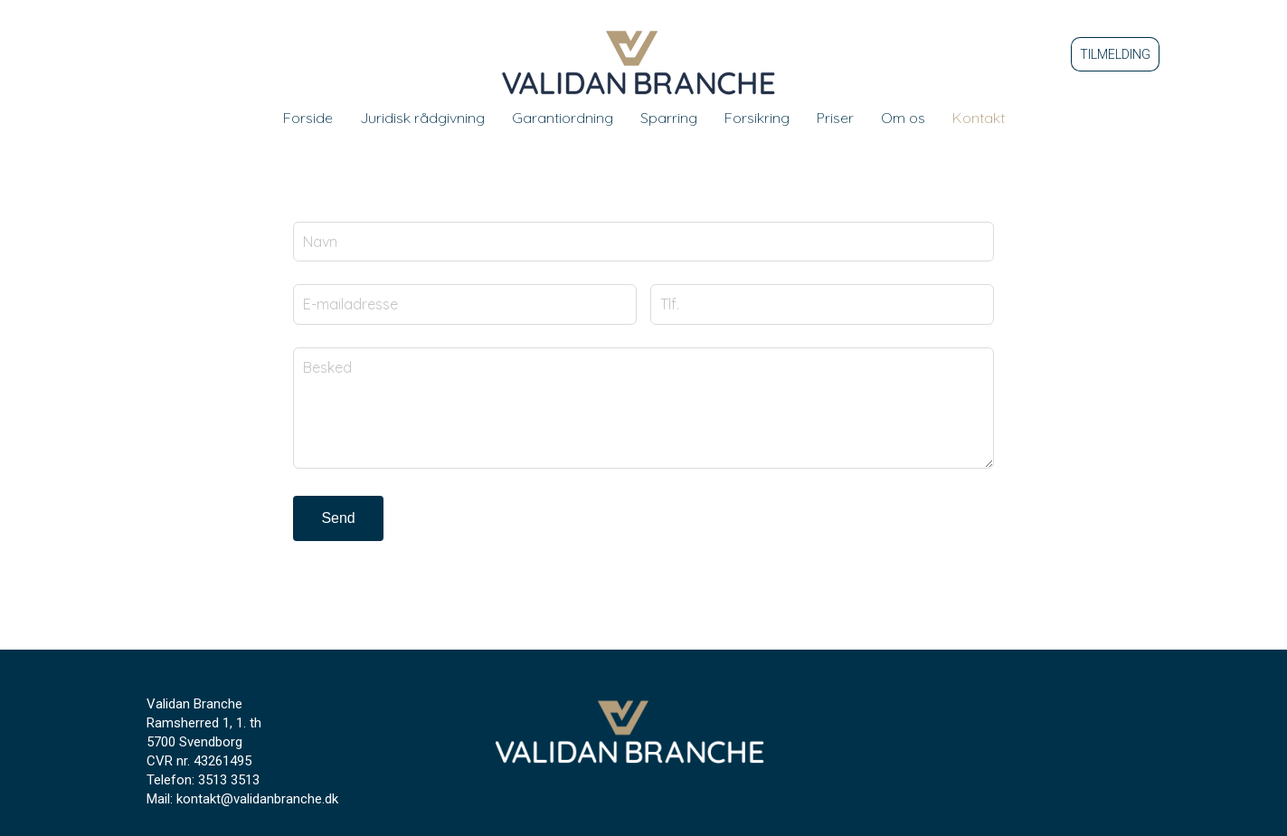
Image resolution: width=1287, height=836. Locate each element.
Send (338, 518)
